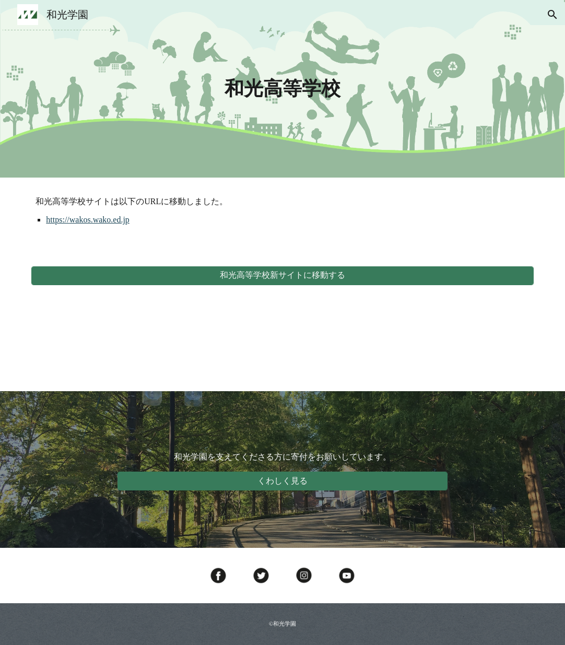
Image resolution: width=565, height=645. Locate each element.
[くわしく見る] (283, 481)
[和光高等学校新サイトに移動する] (282, 275)
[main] (282, 89)
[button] (552, 14)
